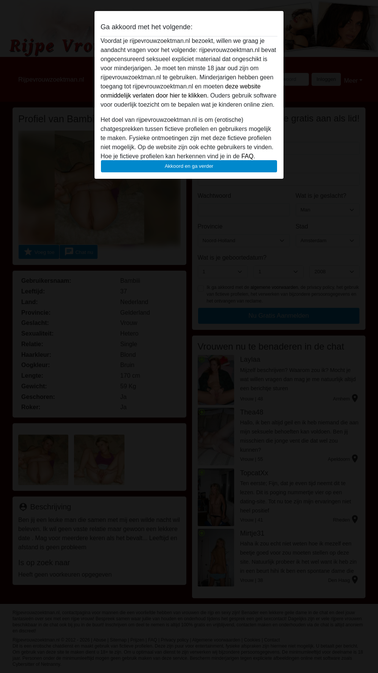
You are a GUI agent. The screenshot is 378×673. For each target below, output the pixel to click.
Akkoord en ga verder (189, 166)
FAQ (247, 156)
